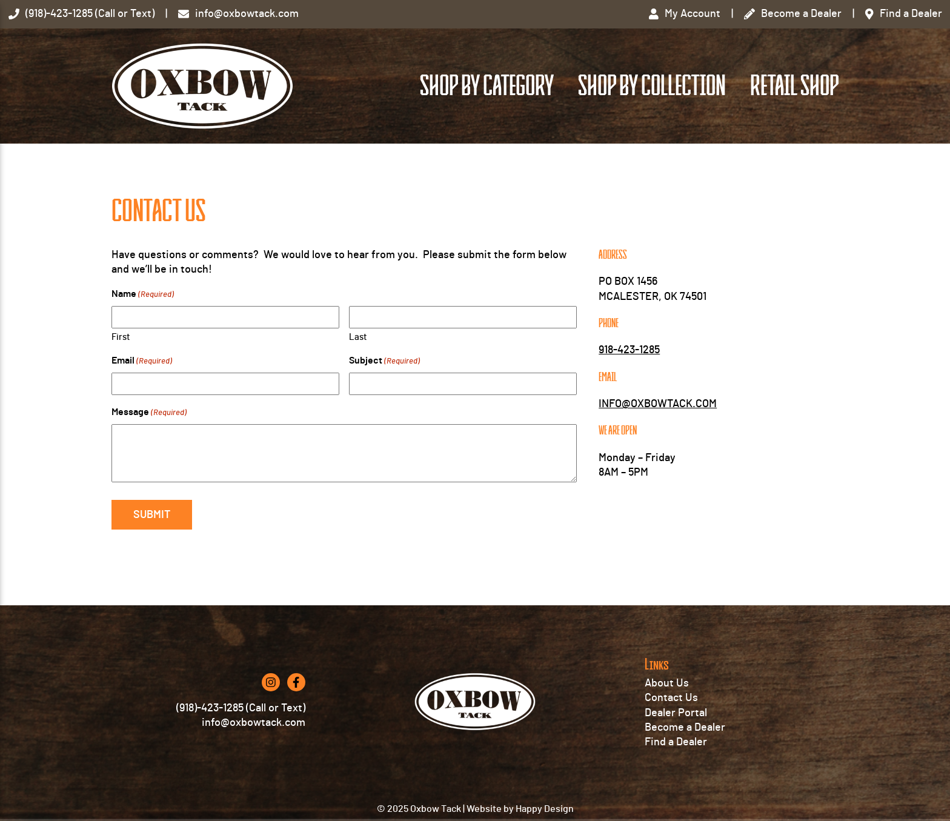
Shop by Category (487, 86)
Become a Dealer (685, 727)
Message (149, 413)
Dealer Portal (676, 713)
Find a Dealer (676, 742)
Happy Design (545, 809)
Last (358, 337)
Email (141, 361)
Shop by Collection (652, 86)
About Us (667, 683)
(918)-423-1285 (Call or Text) (240, 708)
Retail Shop (794, 86)
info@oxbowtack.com (253, 722)
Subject (384, 361)
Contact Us (671, 698)
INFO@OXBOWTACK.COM (658, 404)
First (120, 337)
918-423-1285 (629, 350)
